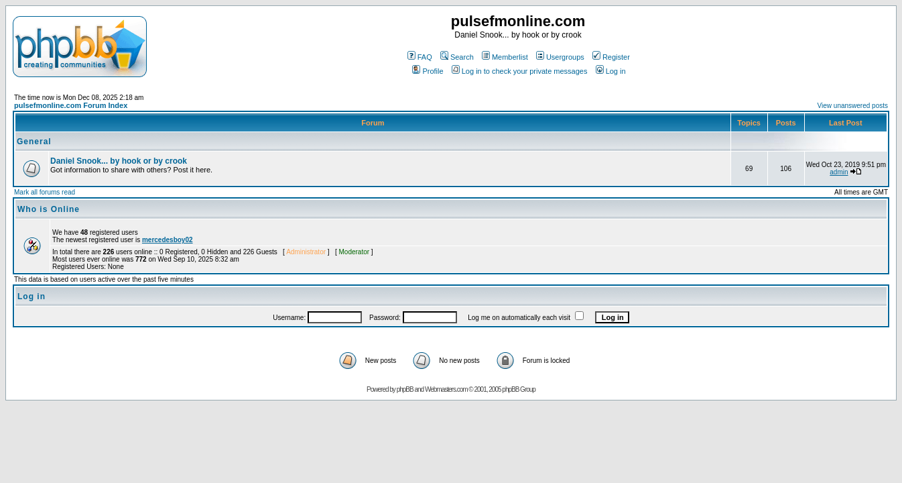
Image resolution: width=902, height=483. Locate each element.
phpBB (405, 389)
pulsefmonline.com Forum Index (70, 105)
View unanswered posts (853, 105)
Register (611, 57)
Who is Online (48, 209)
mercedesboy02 (167, 240)
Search (457, 57)
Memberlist (505, 57)
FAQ (419, 57)
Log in (611, 71)
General (34, 141)
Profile (427, 71)
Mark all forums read (44, 192)
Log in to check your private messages (520, 71)
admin (839, 172)
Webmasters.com (446, 389)
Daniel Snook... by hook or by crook (118, 161)
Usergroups (560, 57)
